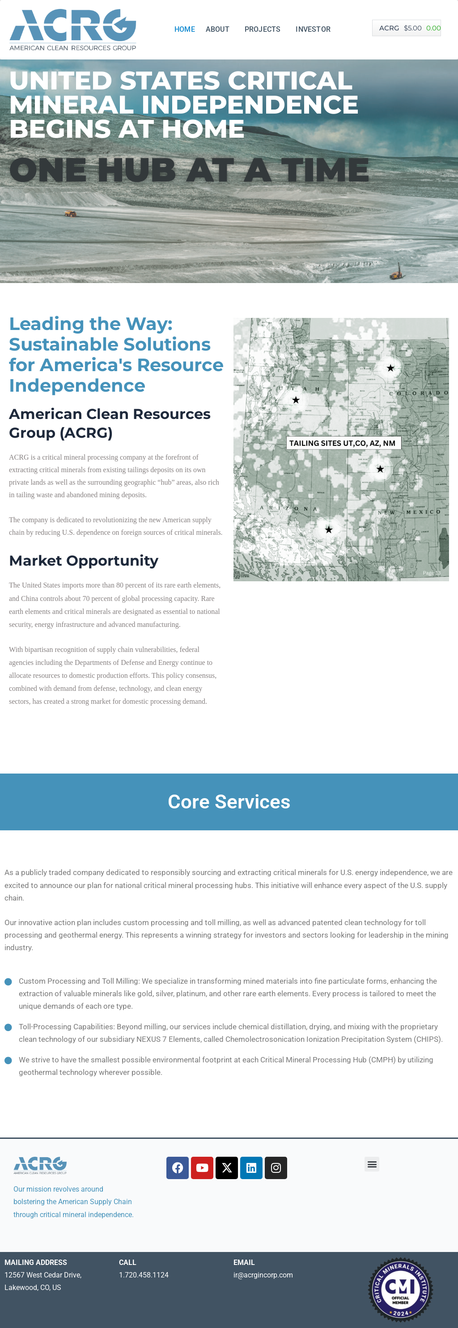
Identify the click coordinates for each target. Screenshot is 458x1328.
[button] (372, 1164)
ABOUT (220, 29)
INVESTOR (315, 29)
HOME (184, 29)
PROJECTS (265, 29)
